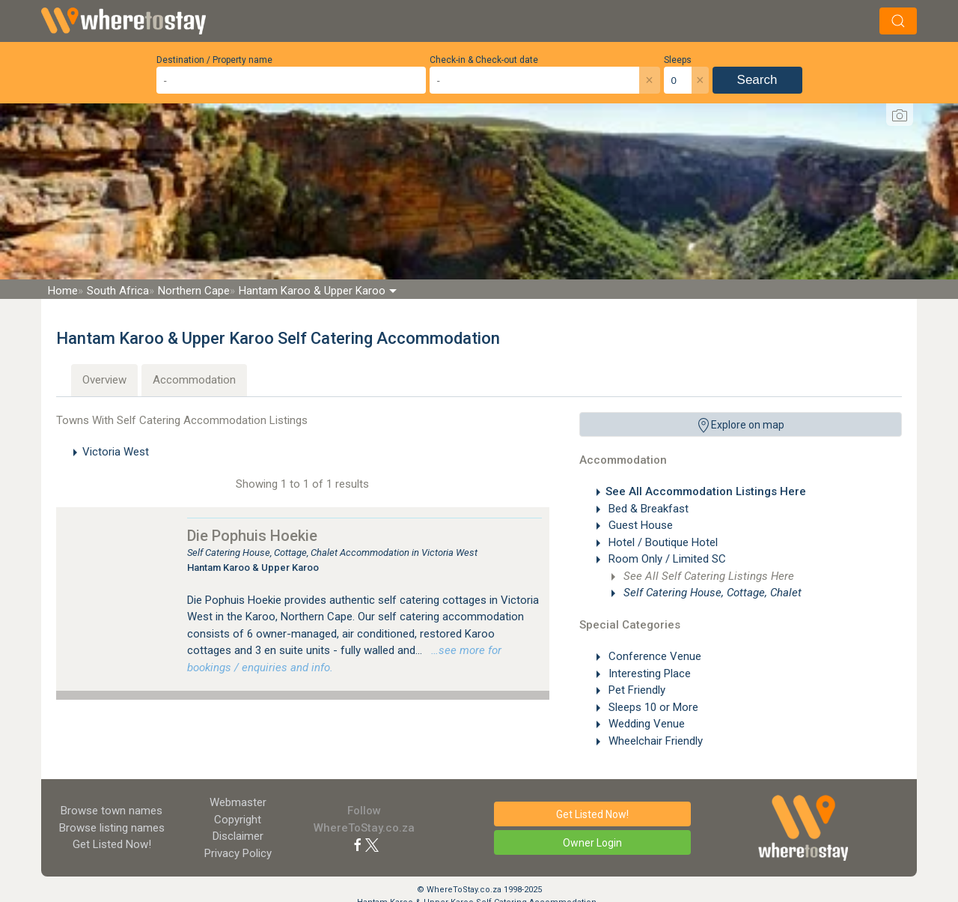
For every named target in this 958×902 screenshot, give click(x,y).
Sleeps (678, 60)
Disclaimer (238, 836)
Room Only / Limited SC (665, 559)
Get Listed (112, 844)
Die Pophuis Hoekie (252, 536)
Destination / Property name (214, 60)
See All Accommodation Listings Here (705, 491)
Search (757, 80)
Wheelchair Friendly (654, 741)
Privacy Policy (238, 853)
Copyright (237, 819)
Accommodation (194, 380)
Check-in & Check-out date (484, 60)
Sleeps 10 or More (651, 707)
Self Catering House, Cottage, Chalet (711, 592)
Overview (104, 380)
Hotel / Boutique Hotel (661, 542)
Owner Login (592, 843)
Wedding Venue (645, 723)
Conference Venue (653, 656)
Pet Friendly (635, 690)
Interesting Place (648, 673)
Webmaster (238, 802)
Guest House (639, 525)
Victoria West (115, 451)
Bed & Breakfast (647, 508)
